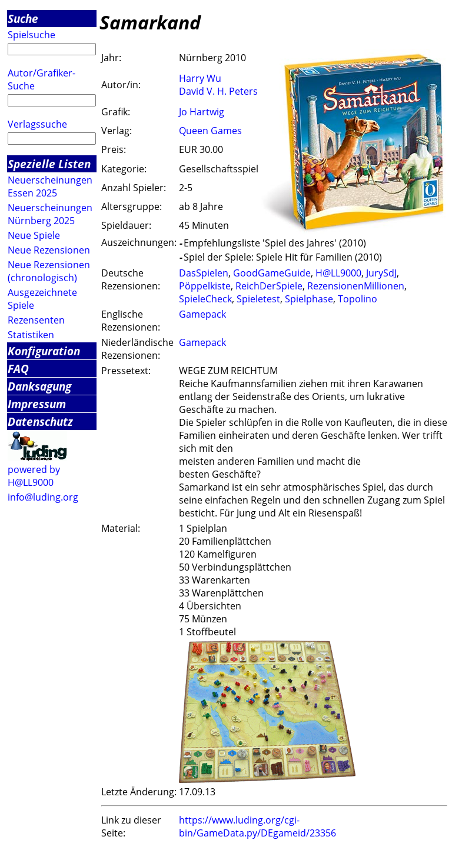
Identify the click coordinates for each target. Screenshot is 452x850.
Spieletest (258, 298)
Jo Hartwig (201, 111)
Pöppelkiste (205, 285)
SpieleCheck (205, 298)
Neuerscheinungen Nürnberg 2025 (50, 214)
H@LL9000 (338, 272)
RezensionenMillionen (355, 285)
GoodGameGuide (272, 272)
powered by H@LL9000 (34, 476)
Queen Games (210, 130)
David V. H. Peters (218, 91)
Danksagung (39, 386)
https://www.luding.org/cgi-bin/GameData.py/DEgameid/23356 (257, 826)
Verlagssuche (37, 124)
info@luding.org (43, 497)
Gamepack (202, 314)
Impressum (37, 404)
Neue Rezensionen (49, 250)
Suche (23, 18)
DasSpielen (203, 272)
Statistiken (31, 334)
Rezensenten (36, 320)
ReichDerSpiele (269, 285)
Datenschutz (40, 421)
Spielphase (309, 298)
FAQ (18, 368)
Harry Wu (200, 78)
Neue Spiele (34, 235)
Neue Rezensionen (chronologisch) (49, 271)
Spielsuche (31, 34)
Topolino (357, 298)
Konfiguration (44, 351)
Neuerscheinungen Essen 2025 (50, 186)
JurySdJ (381, 272)
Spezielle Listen (49, 164)
